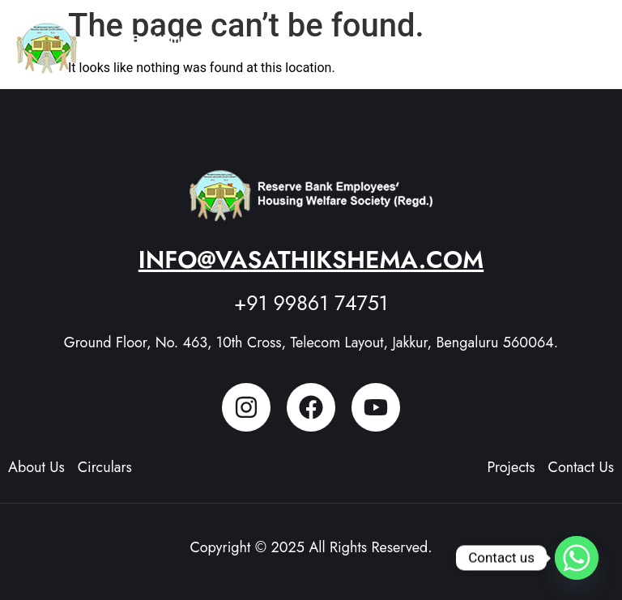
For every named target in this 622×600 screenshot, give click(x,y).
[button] (589, 40)
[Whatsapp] (577, 558)
